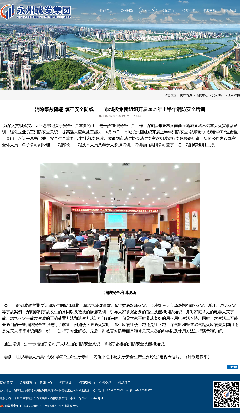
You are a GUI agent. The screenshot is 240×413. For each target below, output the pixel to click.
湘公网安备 (12, 405)
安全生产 (218, 95)
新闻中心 (147, 10)
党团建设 (168, 10)
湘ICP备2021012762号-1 (86, 398)
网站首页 (106, 10)
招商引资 (188, 10)
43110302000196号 (30, 405)
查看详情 (234, 95)
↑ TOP (232, 367)
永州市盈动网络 (68, 405)
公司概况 (127, 10)
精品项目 (230, 10)
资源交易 (209, 10)
